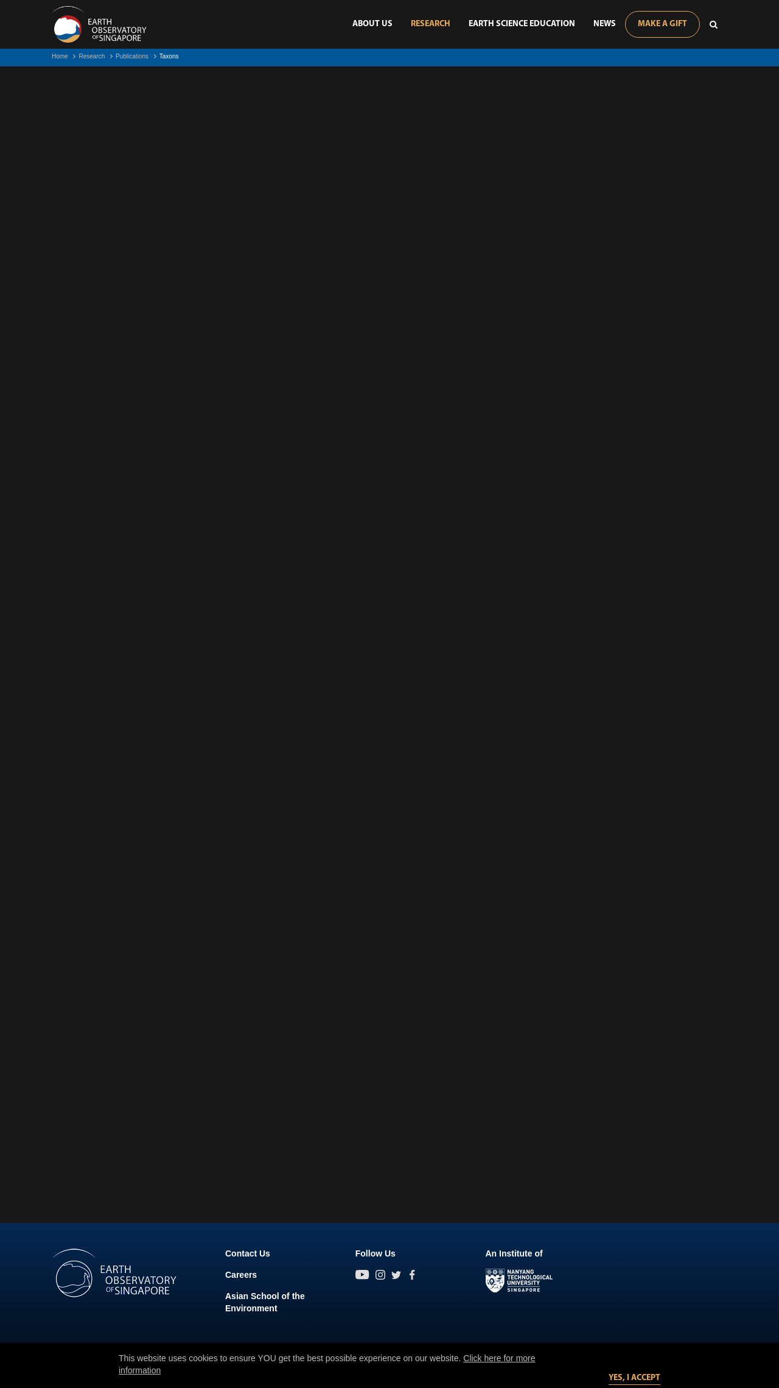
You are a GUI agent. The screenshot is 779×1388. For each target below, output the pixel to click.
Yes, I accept (634, 1378)
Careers (241, 1275)
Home (60, 56)
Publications (132, 56)
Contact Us (247, 1253)
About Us (372, 24)
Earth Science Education (522, 24)
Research (430, 24)
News (604, 24)
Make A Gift (662, 24)
